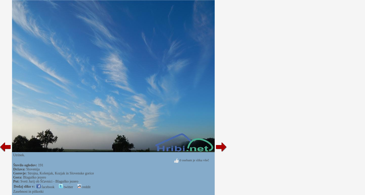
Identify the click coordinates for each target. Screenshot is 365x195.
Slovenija (33, 169)
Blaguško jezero (34, 177)
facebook (45, 187)
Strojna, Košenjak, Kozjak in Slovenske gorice (61, 173)
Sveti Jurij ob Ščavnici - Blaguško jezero (49, 181)
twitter (66, 187)
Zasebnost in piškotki (28, 191)
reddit (83, 187)
